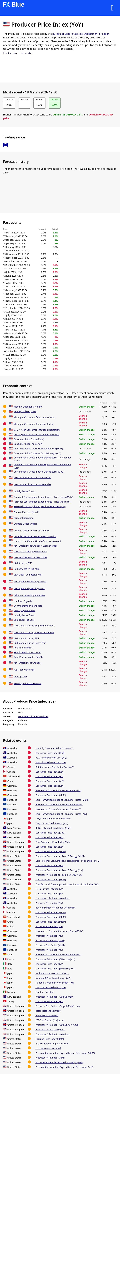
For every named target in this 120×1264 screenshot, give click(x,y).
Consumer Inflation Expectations (52, 898)
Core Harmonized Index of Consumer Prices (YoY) (61, 813)
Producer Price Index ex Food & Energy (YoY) (58, 874)
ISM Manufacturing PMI (26, 638)
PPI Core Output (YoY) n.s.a (49, 1020)
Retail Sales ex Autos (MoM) (28, 657)
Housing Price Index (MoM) (28, 683)
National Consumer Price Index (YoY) (54, 982)
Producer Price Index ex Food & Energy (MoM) (59, 1062)
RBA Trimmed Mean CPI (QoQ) (51, 757)
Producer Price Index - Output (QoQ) (54, 996)
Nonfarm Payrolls (23, 601)
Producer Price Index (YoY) (49, 902)
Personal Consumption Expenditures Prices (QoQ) (39, 506)
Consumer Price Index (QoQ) (50, 752)
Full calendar (26, 53)
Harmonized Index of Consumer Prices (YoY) (58, 790)
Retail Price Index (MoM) (48, 1010)
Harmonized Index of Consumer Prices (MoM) (59, 804)
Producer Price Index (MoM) (50, 940)
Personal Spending (24, 517)
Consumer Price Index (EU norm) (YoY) (55, 959)
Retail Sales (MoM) (23, 647)
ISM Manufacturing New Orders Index (34, 632)
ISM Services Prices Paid (26, 568)
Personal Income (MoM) (26, 512)
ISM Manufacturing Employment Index (34, 625)
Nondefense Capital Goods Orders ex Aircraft (37, 541)
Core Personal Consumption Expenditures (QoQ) (39, 471)
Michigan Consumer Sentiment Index (33, 424)
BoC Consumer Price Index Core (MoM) (55, 907)
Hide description (10, 53)
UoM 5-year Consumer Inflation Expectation (36, 434)
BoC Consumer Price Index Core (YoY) (54, 767)
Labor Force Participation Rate (29, 595)
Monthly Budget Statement (28, 406)
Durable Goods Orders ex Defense (32, 530)
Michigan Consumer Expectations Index (34, 417)
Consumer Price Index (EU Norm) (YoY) (55, 968)
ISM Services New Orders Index (30, 557)
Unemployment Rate (24, 610)
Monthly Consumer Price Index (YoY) (54, 748)
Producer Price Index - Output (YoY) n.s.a (56, 1024)
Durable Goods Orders (25, 523)
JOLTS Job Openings (24, 669)
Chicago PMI (20, 676)
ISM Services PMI (23, 563)
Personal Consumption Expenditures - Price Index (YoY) (42, 501)
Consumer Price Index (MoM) (29, 439)
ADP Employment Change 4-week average (36, 545)
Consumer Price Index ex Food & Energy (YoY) (37, 453)
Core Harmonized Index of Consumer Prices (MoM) (61, 799)
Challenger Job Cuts (24, 619)
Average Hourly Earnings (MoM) (30, 581)
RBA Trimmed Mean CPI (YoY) (50, 762)
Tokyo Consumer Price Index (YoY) (52, 818)
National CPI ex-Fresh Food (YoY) (52, 973)
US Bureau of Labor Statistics (33, 716)
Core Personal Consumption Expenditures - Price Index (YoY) (66, 884)
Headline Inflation (44, 992)
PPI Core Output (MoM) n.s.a (50, 1029)
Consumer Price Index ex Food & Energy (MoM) (38, 448)
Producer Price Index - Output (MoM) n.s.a (57, 1006)
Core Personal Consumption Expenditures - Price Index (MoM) (67, 860)
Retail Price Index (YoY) (47, 1015)
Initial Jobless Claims (24, 491)
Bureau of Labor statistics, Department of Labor (80, 33)
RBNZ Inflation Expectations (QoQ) (53, 827)
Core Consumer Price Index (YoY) (52, 842)
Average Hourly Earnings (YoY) (29, 588)
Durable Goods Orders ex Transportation (35, 536)
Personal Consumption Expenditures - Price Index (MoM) (43, 497)
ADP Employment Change (27, 662)
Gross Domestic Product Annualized (32, 477)
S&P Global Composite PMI (28, 574)
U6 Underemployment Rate (28, 605)
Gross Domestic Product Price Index (32, 484)
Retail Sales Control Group (27, 652)
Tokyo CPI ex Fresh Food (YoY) (50, 987)
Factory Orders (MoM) (25, 411)
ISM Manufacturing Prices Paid (30, 642)
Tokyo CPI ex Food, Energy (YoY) (51, 823)
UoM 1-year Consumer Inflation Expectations (37, 429)
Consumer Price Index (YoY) (28, 443)
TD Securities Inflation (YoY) (49, 888)
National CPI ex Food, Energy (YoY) (53, 977)
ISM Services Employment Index (30, 551)
